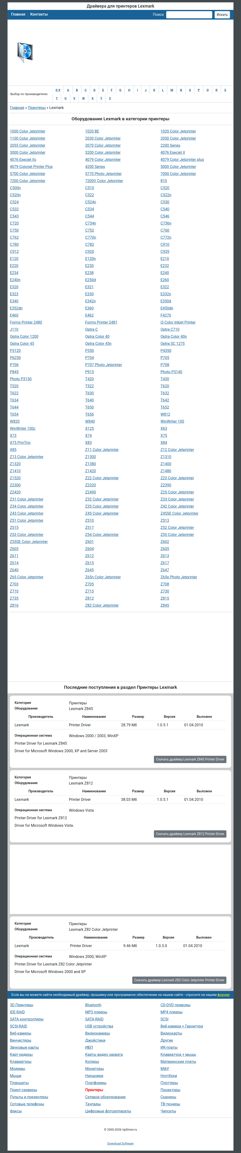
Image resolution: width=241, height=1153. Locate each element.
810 (164, 181)
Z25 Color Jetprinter (177, 492)
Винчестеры (20, 1040)
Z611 (14, 556)
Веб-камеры (20, 1033)
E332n (166, 294)
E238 (89, 273)
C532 (14, 209)
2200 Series (170, 145)
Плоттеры (169, 1083)
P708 (165, 365)
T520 (14, 386)
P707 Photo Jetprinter (103, 365)
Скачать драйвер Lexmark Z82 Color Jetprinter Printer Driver (179, 980)
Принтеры (37, 107)
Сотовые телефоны (27, 1104)
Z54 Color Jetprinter (102, 534)
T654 (14, 414)
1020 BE (92, 131)
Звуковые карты (24, 1047)
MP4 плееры (172, 1012)
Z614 (14, 563)
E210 (165, 258)
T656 (89, 414)
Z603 (14, 549)
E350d (166, 301)
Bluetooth (93, 1005)
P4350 (166, 350)
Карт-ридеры (21, 1054)
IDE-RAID (17, 1012)
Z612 (89, 556)
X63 (164, 428)
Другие (167, 1040)
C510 (89, 188)
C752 (89, 230)
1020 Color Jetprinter (178, 131)
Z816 (14, 605)
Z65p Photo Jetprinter (179, 577)
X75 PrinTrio (20, 442)
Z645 (89, 570)
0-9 (58, 90)
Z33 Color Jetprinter (177, 499)
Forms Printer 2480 (26, 322)
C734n (90, 223)
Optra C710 (170, 329)
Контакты (39, 14)
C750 (14, 230)
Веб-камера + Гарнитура (182, 1026)
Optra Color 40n (174, 336)
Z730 (165, 591)
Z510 (89, 520)
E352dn (16, 308)
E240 (165, 273)
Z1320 (15, 464)
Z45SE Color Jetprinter (179, 513)
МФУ (165, 1068)
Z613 (165, 556)
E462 (89, 315)
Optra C (91, 329)
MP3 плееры (96, 1012)
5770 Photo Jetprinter (103, 173)
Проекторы (171, 1090)
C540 (165, 209)
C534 (89, 209)
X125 (89, 428)
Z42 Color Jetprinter (177, 506)
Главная (18, 14)
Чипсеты (168, 1111)
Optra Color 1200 (24, 336)
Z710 (14, 591)
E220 (14, 265)
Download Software (120, 1143)
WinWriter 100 (172, 421)
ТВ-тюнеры (170, 1104)
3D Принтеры (21, 1005)
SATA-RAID (94, 1019)
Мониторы (94, 1068)
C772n (166, 237)
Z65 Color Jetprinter (26, 577)
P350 (89, 350)
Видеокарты (171, 1033)
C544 (89, 216)
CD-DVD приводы (176, 1005)
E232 (165, 265)
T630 (89, 393)
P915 (89, 372)
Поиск (158, 14)
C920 (89, 251)
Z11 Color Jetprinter (102, 449)
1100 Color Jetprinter (27, 138)
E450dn (167, 308)
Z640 (14, 570)
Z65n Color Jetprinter (103, 577)
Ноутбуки (169, 1076)
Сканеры (168, 1097)
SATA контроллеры (27, 1019)
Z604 (89, 549)
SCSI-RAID (18, 1026)
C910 (165, 244)
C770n (90, 237)
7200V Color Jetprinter (104, 181)
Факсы (16, 1111)
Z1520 (15, 478)
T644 (14, 407)
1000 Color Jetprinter (27, 131)
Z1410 (15, 471)
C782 (89, 244)
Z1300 (90, 457)
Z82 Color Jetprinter (102, 605)
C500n (15, 188)
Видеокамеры (97, 1033)
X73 (13, 435)
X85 (13, 449)
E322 (165, 287)
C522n (166, 195)
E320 (14, 287)
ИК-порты (169, 1047)
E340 (14, 301)
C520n (15, 195)
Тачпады (93, 1104)
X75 (164, 435)
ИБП (89, 1047)
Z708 (165, 584)
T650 (89, 407)
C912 (14, 251)
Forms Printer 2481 (101, 322)
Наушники (94, 1076)
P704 (89, 357)
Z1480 (166, 471)
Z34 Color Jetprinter (26, 506)
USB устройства (99, 1026)
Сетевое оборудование (105, 1097)
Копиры (92, 1061)
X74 (88, 435)
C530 (165, 202)
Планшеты (19, 1083)
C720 (14, 223)
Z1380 (90, 464)
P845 (14, 372)
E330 (89, 294)
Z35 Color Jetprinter (102, 506)
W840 (90, 421)
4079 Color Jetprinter (103, 159)
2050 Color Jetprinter (178, 138)
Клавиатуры (21, 1061)
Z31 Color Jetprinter (26, 499)
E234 (14, 273)
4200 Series (95, 166)
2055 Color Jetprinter (27, 145)
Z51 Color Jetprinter (26, 520)
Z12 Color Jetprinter (177, 449)
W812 (165, 414)
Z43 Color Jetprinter (26, 513)
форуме (223, 995)
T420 (89, 379)
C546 (165, 216)
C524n (90, 202)
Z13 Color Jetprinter (26, 457)
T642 (165, 400)
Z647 (165, 570)
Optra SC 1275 (173, 343)
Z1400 (166, 464)
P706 (14, 365)
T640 (89, 400)
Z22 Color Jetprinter (102, 478)
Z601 (89, 541)
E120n (90, 258)
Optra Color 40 (97, 336)
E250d (90, 280)
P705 (165, 357)
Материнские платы (178, 1061)
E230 (89, 265)
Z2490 (90, 492)
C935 (165, 251)
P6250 (15, 357)
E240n (15, 280)
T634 (14, 400)
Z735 (14, 598)
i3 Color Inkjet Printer (178, 322)
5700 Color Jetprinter (27, 173)
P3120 (15, 350)
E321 (89, 287)
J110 (14, 329)
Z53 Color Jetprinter (26, 534)
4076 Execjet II (173, 152)
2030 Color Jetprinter (103, 138)
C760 (165, 230)
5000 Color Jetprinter (178, 166)
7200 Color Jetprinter (27, 181)
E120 (14, 258)
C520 (165, 188)
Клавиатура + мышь (178, 1054)
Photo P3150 (21, 379)
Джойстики (95, 1040)
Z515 (14, 527)
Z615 (89, 563)
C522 (89, 195)
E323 (14, 294)
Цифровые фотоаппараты (108, 1111)
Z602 (165, 541)
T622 (14, 393)
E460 (14, 315)
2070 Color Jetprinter (103, 145)
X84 (164, 442)
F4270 (166, 315)
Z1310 (166, 457)
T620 (165, 386)
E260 (165, 280)
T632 (165, 393)
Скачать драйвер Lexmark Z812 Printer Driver (190, 834)
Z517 (89, 527)
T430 (165, 379)
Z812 (89, 598)
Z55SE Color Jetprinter (29, 541)
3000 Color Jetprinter (27, 152)
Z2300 (15, 485)
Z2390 (166, 485)
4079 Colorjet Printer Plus (31, 166)
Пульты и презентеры (29, 1097)
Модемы (17, 1068)
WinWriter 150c (23, 428)
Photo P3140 (171, 372)
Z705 (89, 584)
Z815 (165, 598)
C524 (14, 202)
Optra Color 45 (22, 343)
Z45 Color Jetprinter (102, 513)
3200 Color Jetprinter (103, 152)
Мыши (15, 1076)
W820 (15, 421)
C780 (14, 244)
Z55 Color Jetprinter (177, 534)
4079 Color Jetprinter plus (182, 159)
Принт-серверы (23, 1090)
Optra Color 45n (98, 343)
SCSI (165, 1019)
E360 (89, 308)
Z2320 (90, 485)
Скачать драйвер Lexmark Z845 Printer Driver (190, 759)
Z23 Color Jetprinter (177, 478)
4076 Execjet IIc (23, 159)
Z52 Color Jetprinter (177, 527)
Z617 (165, 563)
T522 (89, 386)
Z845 (165, 605)
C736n (166, 223)
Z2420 (15, 492)
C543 (14, 216)
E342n (90, 301)
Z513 (165, 520)
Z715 (89, 591)
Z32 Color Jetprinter (102, 499)
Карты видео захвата (104, 1054)
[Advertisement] (136, 53)
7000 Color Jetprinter (178, 173)
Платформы (95, 1083)
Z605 (165, 549)
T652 (165, 407)
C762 (14, 237)
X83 (88, 442)
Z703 (14, 584)
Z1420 (90, 471)
